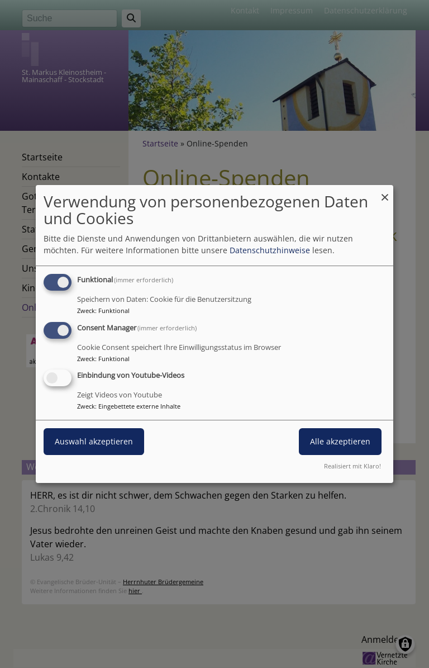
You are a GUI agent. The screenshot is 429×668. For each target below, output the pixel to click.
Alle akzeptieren (340, 442)
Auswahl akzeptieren (94, 442)
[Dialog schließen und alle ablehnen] (384, 192)
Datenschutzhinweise (270, 250)
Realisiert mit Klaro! (352, 466)
